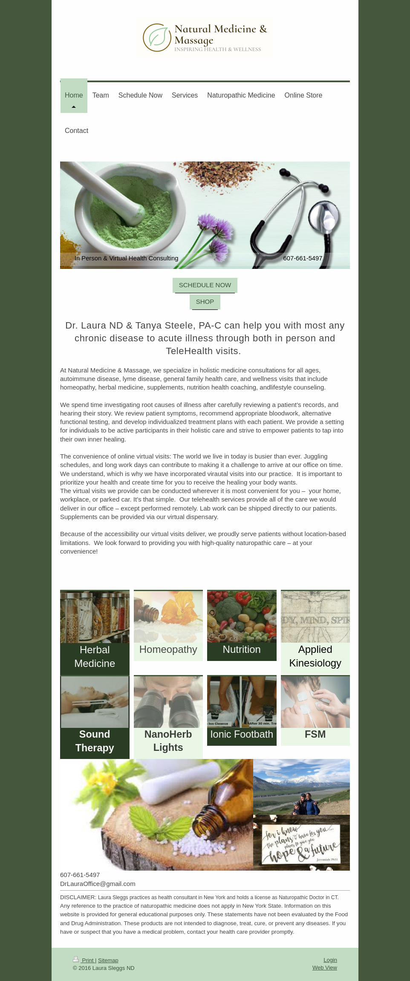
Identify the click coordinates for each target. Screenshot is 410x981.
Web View (324, 967)
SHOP (205, 301)
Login (330, 960)
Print (84, 960)
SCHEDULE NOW (205, 285)
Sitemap (108, 960)
